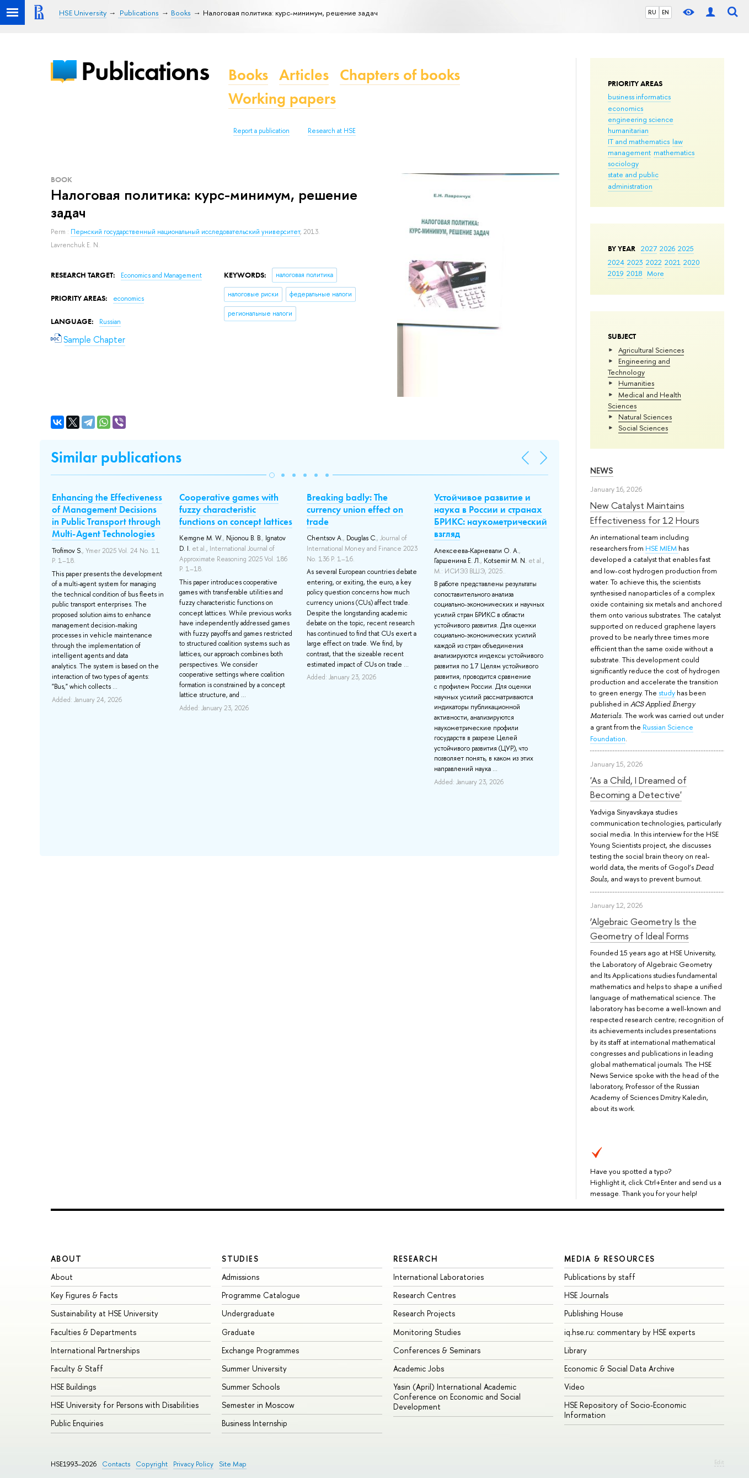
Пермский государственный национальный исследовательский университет (185, 231)
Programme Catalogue (261, 1295)
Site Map (233, 1464)
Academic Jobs (418, 1368)
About (66, 1258)
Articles (304, 74)
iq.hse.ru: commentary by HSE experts (629, 1332)
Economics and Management (161, 275)
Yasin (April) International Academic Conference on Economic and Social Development (457, 1396)
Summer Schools (251, 1386)
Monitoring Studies (427, 1332)
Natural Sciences (645, 417)
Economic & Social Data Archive (619, 1368)
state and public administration (633, 179)
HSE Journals (586, 1295)
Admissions (240, 1277)
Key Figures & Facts (84, 1295)
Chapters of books (400, 74)
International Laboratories (438, 1277)
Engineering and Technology (639, 366)
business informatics (639, 97)
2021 (673, 262)
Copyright (152, 1464)
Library (575, 1350)
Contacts (116, 1464)
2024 (616, 262)
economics (625, 108)
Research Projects (424, 1313)
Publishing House (593, 1313)
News (601, 470)
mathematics (674, 152)
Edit (719, 1462)
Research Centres (424, 1295)
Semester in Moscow (258, 1405)
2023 (635, 262)
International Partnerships (95, 1350)
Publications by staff (599, 1277)
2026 (667, 248)
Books (248, 74)
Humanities (636, 383)
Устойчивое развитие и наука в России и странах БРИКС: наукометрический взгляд (490, 515)
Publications (145, 71)
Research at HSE (332, 130)
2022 (654, 262)
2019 (616, 273)
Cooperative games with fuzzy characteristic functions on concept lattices (235, 509)
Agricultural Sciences (651, 350)
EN (665, 12)
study (667, 693)
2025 (686, 248)
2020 (691, 262)
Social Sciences (643, 428)
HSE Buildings (73, 1386)
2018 (635, 273)
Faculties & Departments (93, 1332)
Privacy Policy (193, 1464)
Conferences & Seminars (436, 1350)
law (677, 141)
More (655, 273)
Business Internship (254, 1423)
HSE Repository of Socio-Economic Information (625, 1410)
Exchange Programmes (260, 1350)
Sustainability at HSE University (104, 1313)
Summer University (254, 1368)
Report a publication (261, 130)
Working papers (282, 98)
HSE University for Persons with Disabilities (125, 1405)
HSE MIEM (661, 548)
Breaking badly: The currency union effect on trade (355, 509)
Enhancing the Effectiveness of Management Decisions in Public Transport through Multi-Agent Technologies (107, 515)
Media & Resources (609, 1258)
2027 (649, 248)
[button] (271, 475)
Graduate (238, 1332)
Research (415, 1258)
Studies (240, 1258)
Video (574, 1386)
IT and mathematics (639, 141)
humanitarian (628, 130)
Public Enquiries (77, 1423)
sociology (623, 163)
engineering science (640, 119)
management (629, 152)
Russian (110, 321)
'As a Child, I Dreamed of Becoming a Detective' (638, 787)
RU (652, 12)
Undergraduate (248, 1313)
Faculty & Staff (77, 1368)
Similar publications (116, 457)
